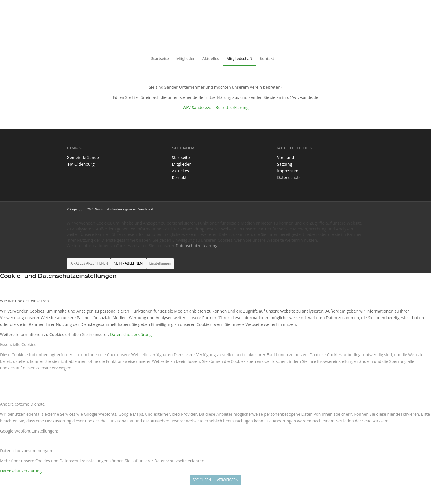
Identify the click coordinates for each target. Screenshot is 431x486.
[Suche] (281, 58)
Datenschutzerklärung (196, 245)
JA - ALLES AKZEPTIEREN (89, 263)
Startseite (181, 157)
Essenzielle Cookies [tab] (18, 344)
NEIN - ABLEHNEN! (128, 263)
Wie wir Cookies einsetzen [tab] (24, 301)
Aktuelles (180, 170)
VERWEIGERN (227, 479)
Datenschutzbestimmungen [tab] (26, 450)
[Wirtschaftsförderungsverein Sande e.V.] (215, 25)
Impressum (287, 170)
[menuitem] (160, 58)
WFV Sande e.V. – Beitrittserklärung (215, 107)
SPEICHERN (202, 479)
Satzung (284, 164)
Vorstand (285, 157)
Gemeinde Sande (83, 157)
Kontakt (179, 177)
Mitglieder (181, 164)
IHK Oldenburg (81, 164)
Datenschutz (288, 177)
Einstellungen (160, 263)
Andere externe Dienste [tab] (22, 404)
